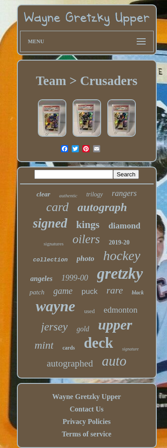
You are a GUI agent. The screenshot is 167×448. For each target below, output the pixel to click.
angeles (41, 278)
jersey (54, 327)
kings (87, 224)
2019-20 (119, 242)
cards (68, 348)
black (138, 292)
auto (114, 361)
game (63, 291)
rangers (124, 193)
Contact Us (86, 409)
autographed (70, 363)
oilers (86, 239)
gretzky (120, 273)
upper (115, 325)
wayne (55, 306)
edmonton (121, 309)
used (89, 311)
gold (83, 329)
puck (89, 291)
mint (43, 345)
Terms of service (86, 434)
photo (85, 258)
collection (50, 260)
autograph (102, 207)
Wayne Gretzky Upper (86, 396)
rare (114, 290)
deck (98, 343)
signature (130, 348)
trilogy (94, 194)
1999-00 (74, 277)
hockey (121, 255)
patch (36, 292)
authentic (68, 195)
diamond (124, 225)
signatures (54, 243)
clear (43, 194)
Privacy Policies (87, 421)
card (57, 207)
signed (50, 223)
